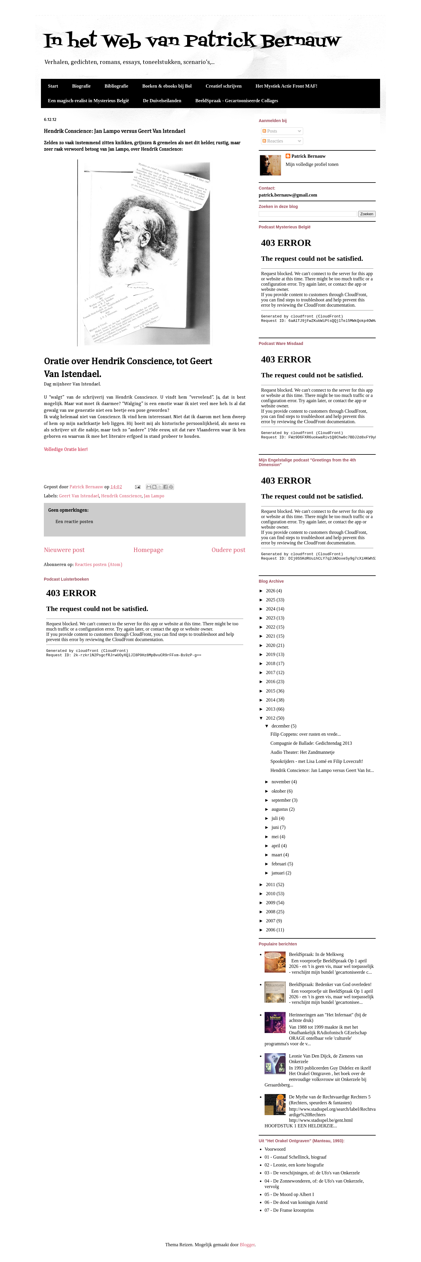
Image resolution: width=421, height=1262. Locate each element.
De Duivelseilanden (162, 100)
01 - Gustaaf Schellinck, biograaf (296, 1157)
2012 (271, 718)
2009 (271, 902)
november (281, 781)
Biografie (81, 86)
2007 (271, 920)
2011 (271, 884)
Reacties (273, 140)
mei (276, 836)
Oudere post (229, 550)
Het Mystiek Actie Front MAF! (286, 86)
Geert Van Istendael (79, 496)
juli (275, 818)
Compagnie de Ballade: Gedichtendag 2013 (311, 743)
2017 (271, 672)
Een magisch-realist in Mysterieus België (88, 100)
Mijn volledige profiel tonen (312, 164)
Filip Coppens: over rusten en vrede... (305, 734)
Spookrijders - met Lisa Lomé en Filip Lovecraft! (316, 761)
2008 (271, 911)
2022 (271, 626)
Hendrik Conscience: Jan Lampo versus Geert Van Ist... (322, 770)
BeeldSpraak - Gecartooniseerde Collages (236, 100)
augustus (280, 809)
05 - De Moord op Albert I (289, 1194)
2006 (271, 929)
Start (53, 86)
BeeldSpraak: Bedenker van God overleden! (330, 984)
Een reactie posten (74, 522)
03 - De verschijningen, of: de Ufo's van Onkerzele (312, 1172)
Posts (270, 131)
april (276, 845)
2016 (271, 681)
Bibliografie (116, 86)
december (281, 725)
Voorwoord (275, 1149)
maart (277, 854)
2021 (271, 635)
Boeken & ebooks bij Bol (167, 86)
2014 (271, 699)
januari (279, 872)
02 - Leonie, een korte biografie (294, 1164)
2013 (271, 708)
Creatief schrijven (224, 86)
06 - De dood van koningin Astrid (296, 1202)
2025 (271, 599)
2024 (271, 608)
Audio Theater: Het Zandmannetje (302, 752)
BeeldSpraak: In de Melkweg (316, 954)
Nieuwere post (64, 550)
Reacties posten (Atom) (98, 565)
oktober (279, 791)
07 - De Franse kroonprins (289, 1210)
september (282, 800)
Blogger (247, 1244)
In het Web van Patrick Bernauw (192, 41)
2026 (271, 590)
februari (280, 863)
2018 (271, 663)
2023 (271, 617)
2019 (271, 654)
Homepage (148, 550)
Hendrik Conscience (121, 496)
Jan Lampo (154, 496)
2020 (271, 645)
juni (276, 827)
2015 (271, 690)
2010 (271, 893)
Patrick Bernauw (308, 156)
